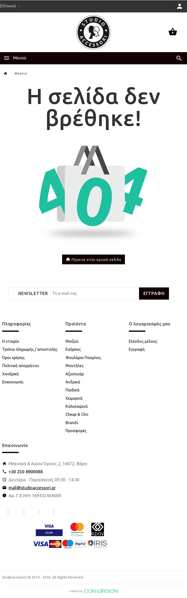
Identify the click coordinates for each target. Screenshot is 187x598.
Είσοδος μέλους (143, 341)
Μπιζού (71, 341)
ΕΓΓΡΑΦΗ (154, 293)
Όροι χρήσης (13, 357)
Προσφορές (76, 430)
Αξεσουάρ (74, 374)
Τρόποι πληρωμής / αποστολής (29, 349)
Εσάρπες (73, 349)
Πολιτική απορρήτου (20, 365)
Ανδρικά (72, 382)
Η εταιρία (10, 341)
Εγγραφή (137, 349)
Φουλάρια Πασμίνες (83, 357)
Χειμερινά (74, 398)
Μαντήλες (74, 365)
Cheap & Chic (77, 414)
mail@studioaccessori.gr (32, 487)
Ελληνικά (10, 6)
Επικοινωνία (12, 382)
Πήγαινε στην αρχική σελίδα (93, 260)
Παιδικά (72, 390)
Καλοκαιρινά (76, 406)
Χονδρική (10, 374)
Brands (71, 422)
